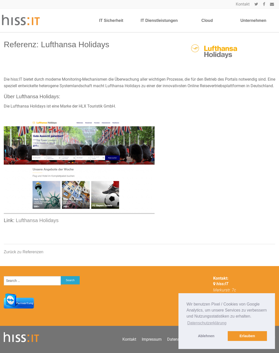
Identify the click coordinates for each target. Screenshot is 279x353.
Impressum (152, 339)
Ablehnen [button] (206, 336)
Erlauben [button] (247, 336)
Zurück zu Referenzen (23, 252)
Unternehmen (253, 20)
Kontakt (243, 4)
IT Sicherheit (111, 20)
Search (70, 280)
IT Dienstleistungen (159, 20)
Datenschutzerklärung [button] (206, 323)
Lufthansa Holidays (37, 220)
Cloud (207, 20)
